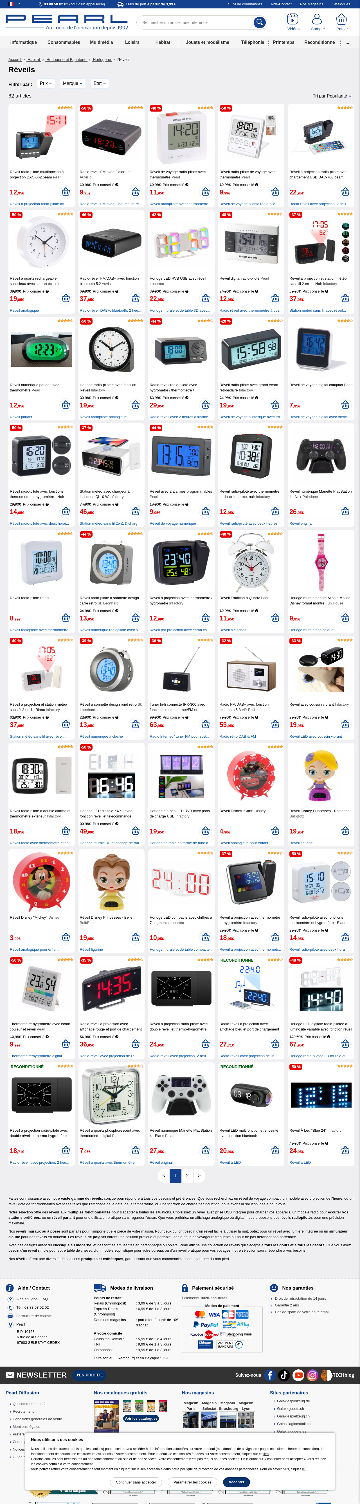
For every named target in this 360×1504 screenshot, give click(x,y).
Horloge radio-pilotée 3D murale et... (318, 1056)
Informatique (23, 42)
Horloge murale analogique (311, 630)
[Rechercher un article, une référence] (201, 22)
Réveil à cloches (233, 630)
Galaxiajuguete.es (291, 1431)
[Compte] (318, 22)
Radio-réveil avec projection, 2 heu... (319, 204)
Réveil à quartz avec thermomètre (107, 1162)
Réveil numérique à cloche (101, 736)
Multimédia (101, 42)
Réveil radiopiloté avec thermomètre (179, 204)
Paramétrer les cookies (193, 1482)
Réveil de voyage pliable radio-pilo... (249, 204)
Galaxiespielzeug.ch (293, 1416)
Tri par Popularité (330, 96)
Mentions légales (26, 1426)
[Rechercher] (260, 22)
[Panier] (342, 22)
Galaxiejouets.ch (290, 1408)
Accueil (15, 59)
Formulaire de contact (34, 1316)
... (347, 42)
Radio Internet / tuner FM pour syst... (179, 736)
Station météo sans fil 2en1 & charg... (110, 523)
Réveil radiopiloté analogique (103, 417)
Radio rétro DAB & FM (238, 736)
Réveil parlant (21, 417)
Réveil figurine (300, 843)
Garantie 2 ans (287, 1305)
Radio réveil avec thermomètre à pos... (251, 310)
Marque (70, 83)
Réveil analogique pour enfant (244, 843)
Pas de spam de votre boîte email (302, 1312)
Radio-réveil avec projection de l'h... (109, 1056)
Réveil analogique (24, 310)
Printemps (283, 42)
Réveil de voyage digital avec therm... (319, 417)
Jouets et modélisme (207, 42)
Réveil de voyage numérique (173, 523)
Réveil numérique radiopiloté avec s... (110, 630)
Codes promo (24, 1442)
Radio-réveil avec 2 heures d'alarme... (180, 417)
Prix (44, 83)
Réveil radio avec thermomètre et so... (41, 843)
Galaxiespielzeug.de (293, 1401)
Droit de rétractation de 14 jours (300, 1298)
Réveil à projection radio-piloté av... (38, 204)
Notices (19, 1449)
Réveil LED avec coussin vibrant (315, 736)
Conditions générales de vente (37, 1419)
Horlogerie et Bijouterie (66, 59)
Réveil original (300, 523)
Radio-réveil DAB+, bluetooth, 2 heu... (110, 310)
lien (266, 1454)
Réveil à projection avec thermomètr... (250, 949)
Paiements (204, 1298)
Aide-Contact (281, 4)
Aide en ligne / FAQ (32, 1299)
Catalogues (341, 4)
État (98, 83)
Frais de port (151, 4)
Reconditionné (319, 42)
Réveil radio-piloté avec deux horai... (39, 523)
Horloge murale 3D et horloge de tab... (111, 843)
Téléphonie (252, 42)
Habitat (163, 42)
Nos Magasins (311, 4)
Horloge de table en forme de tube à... (180, 843)
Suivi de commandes (245, 4)
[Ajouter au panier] (65, 192)
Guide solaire (23, 1457)
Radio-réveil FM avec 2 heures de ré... (111, 204)
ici (303, 1469)
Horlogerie (102, 59)
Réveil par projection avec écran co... (180, 630)
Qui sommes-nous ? (29, 1404)
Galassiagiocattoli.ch (293, 1424)
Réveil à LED (230, 1162)
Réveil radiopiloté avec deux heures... (250, 523)
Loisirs (132, 42)
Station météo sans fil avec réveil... (317, 310)
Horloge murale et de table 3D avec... (180, 310)
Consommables (64, 42)
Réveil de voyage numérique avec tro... (251, 417)
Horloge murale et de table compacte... (181, 949)
